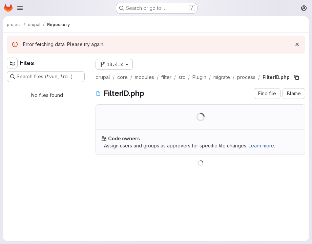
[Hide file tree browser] (12, 63)
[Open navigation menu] (20, 8)
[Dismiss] (297, 44)
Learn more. (262, 145)
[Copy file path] (296, 77)
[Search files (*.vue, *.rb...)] (46, 76)
